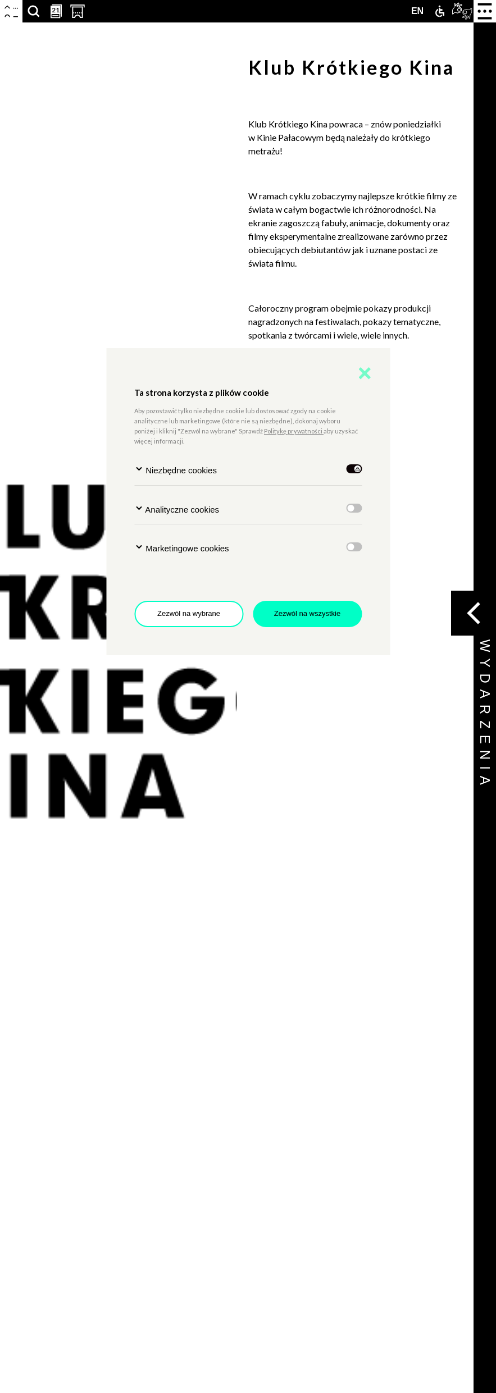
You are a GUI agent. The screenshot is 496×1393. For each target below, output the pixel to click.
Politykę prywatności (294, 431)
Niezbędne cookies (175, 469)
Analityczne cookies (176, 509)
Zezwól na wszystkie (307, 613)
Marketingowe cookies (181, 547)
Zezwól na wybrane (188, 613)
